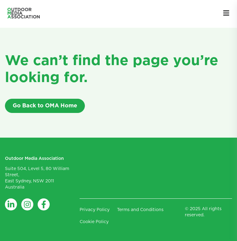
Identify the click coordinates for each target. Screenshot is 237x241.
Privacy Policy (95, 210)
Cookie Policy (94, 222)
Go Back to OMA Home (45, 106)
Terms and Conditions (140, 210)
